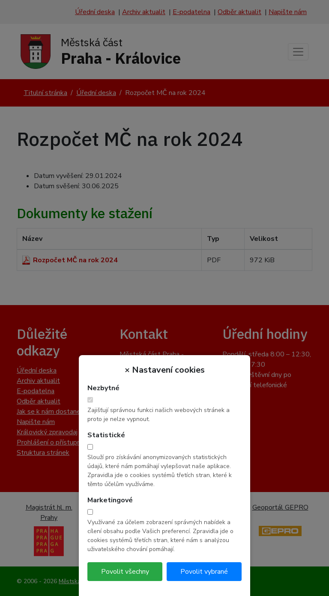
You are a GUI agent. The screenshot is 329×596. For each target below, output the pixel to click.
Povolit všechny (125, 571)
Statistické (106, 435)
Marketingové (110, 500)
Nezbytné (103, 388)
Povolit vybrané (204, 571)
